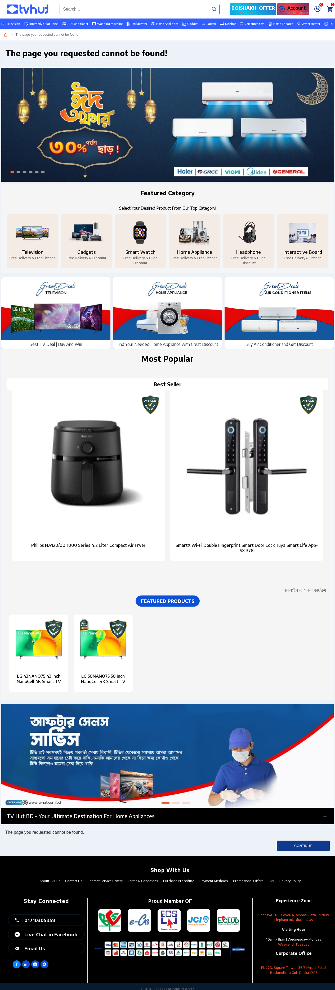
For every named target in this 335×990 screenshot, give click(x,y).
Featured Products (167, 601)
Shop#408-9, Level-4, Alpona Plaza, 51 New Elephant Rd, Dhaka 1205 (293, 917)
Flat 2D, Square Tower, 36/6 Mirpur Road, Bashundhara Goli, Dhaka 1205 (294, 970)
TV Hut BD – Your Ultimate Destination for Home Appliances (81, 816)
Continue (303, 846)
